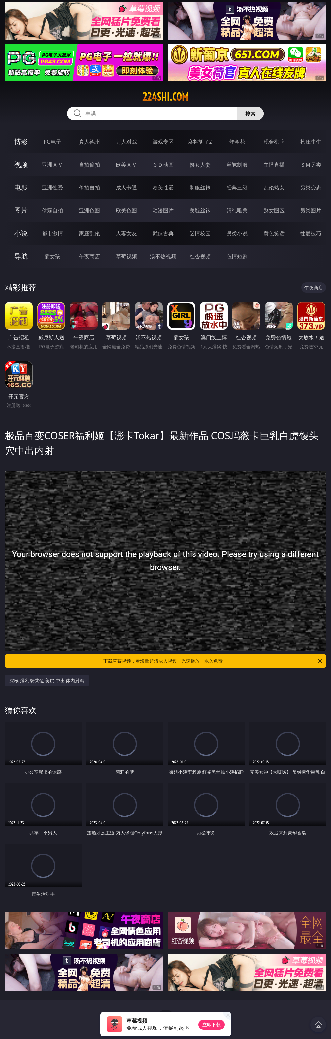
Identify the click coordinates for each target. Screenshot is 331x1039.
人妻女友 (126, 233)
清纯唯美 (237, 210)
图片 (21, 210)
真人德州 (89, 141)
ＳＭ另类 (310, 164)
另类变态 (310, 187)
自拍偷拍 (89, 164)
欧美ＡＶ (126, 164)
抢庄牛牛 (310, 141)
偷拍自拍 (89, 187)
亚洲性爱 (52, 187)
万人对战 (126, 141)
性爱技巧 (310, 233)
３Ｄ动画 (163, 164)
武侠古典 (163, 233)
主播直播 (274, 164)
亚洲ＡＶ (52, 164)
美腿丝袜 (200, 210)
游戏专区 (163, 141)
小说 (21, 233)
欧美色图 (126, 210)
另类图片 (310, 210)
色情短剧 (237, 256)
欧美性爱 (163, 187)
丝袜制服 (237, 164)
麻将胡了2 (200, 141)
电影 (21, 187)
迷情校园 (200, 233)
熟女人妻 (200, 164)
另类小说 (237, 233)
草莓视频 (126, 256)
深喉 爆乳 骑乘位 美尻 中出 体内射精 (46, 680)
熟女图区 (274, 210)
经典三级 (237, 187)
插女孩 (52, 256)
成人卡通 (126, 187)
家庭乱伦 (89, 233)
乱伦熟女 (274, 187)
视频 (21, 164)
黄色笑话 (274, 233)
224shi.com (165, 96)
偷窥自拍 (52, 210)
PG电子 (52, 141)
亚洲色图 (89, 210)
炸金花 (237, 141)
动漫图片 (163, 210)
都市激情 (52, 233)
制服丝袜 (200, 187)
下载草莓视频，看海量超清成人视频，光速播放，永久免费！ (212, 661)
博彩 (21, 141)
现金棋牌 (274, 141)
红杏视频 (200, 256)
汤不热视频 (163, 256)
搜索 (250, 113)
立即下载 (211, 1024)
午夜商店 (89, 256)
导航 (21, 256)
